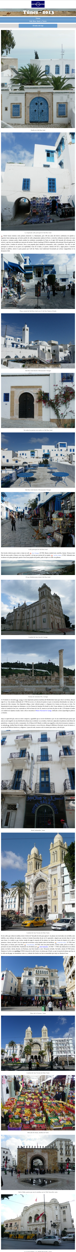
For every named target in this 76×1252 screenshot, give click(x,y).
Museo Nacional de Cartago (44, 710)
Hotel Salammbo (43, 946)
